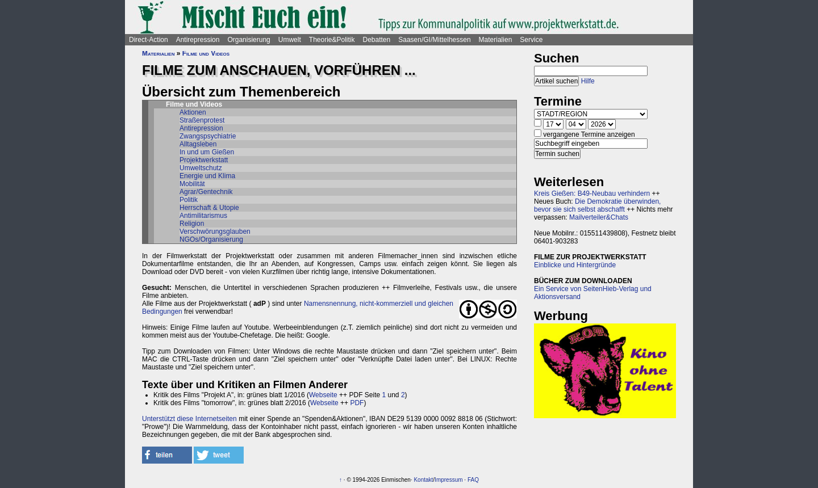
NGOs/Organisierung (211, 239)
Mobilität (192, 184)
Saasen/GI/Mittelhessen (434, 40)
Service (531, 40)
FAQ (473, 480)
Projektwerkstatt (204, 160)
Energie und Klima (207, 176)
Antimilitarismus (203, 216)
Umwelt (289, 40)
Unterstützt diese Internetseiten (189, 419)
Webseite (323, 395)
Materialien (495, 40)
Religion (192, 224)
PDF (357, 403)
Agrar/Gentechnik (206, 192)
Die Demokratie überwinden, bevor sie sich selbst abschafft (597, 205)
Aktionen (193, 112)
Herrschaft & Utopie (209, 208)
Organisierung (248, 40)
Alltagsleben (198, 144)
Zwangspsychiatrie (208, 136)
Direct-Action (148, 40)
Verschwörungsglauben (215, 231)
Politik (189, 200)
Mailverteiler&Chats (598, 217)
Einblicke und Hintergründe (575, 265)
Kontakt (423, 480)
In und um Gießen (207, 152)
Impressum (448, 480)
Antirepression (198, 40)
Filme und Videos (205, 53)
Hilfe (588, 81)
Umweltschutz (201, 168)
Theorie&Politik (332, 40)
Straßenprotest (202, 120)
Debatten (377, 40)
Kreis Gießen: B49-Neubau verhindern (592, 193)
